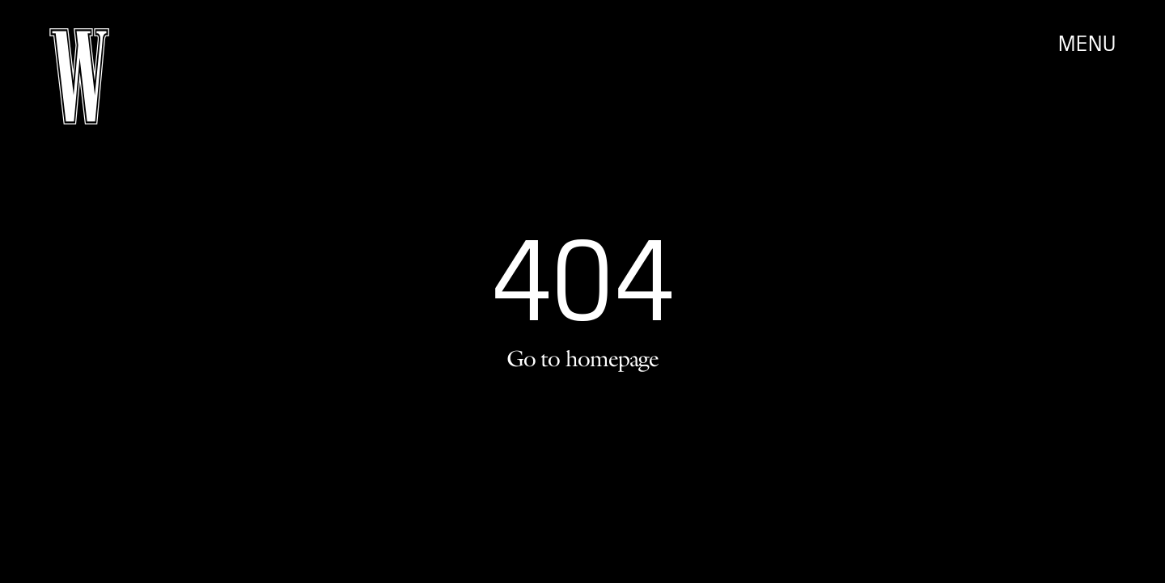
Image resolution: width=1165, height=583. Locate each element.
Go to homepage (582, 358)
